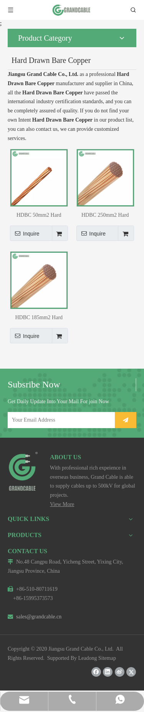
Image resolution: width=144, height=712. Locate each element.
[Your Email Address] (59, 420)
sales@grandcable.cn (34, 617)
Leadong (87, 658)
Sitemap (107, 658)
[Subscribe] (125, 420)
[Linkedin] (108, 672)
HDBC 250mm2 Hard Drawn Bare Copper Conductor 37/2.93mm (105, 215)
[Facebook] (96, 672)
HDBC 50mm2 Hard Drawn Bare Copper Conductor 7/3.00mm (39, 215)
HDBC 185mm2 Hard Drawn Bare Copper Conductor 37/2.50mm (39, 317)
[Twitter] (131, 672)
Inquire (25, 233)
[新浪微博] (119, 672)
